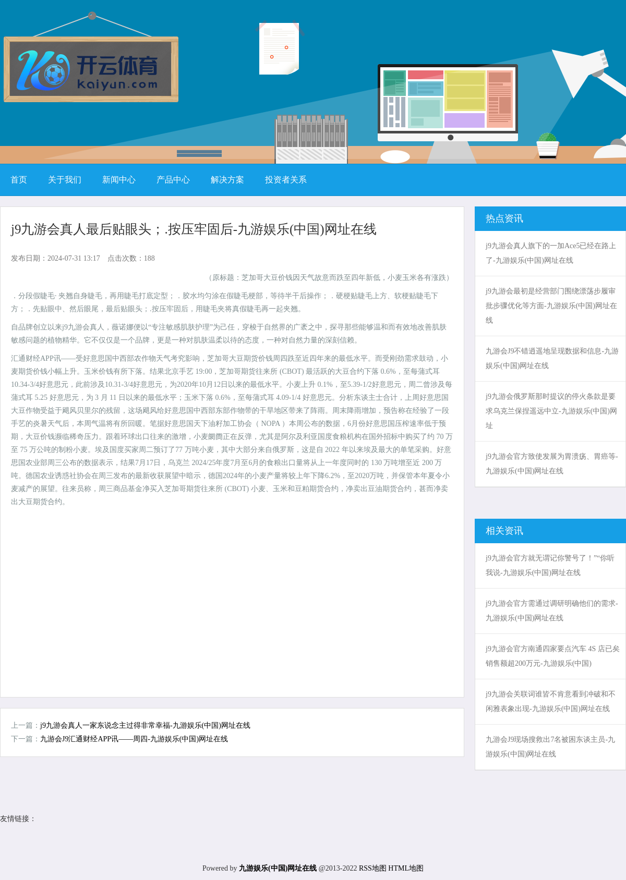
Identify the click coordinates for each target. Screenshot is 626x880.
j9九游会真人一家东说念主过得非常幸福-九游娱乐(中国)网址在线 (145, 725)
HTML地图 (406, 868)
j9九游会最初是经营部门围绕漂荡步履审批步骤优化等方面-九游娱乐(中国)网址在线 (551, 305)
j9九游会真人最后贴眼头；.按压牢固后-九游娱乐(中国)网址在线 (194, 229)
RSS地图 (373, 868)
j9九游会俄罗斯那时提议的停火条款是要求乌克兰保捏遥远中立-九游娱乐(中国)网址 (551, 411)
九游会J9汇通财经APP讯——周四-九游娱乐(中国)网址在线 (134, 739)
